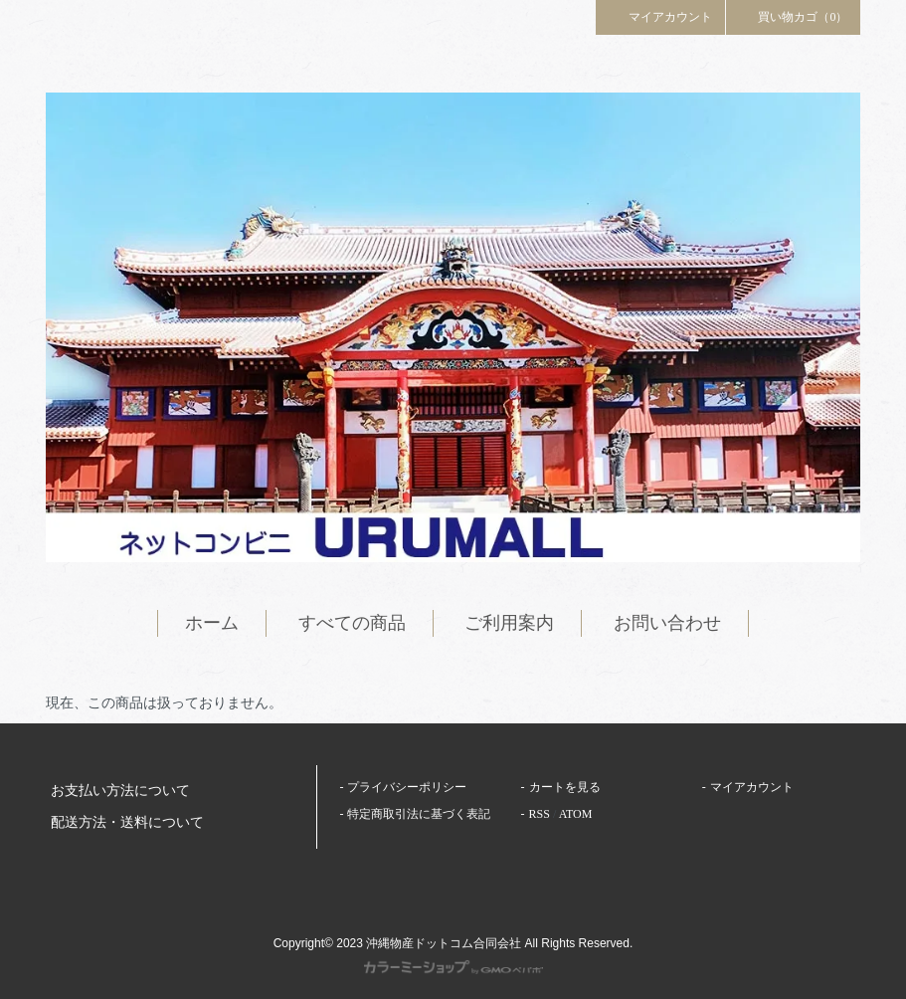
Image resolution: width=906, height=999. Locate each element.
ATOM (576, 814)
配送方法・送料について (127, 822)
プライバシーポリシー (406, 787)
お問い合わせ (667, 623)
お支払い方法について (120, 790)
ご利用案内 (509, 623)
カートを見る (565, 787)
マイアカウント (660, 16)
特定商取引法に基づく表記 (418, 814)
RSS (539, 814)
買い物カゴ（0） (793, 16)
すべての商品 (352, 623)
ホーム (212, 623)
